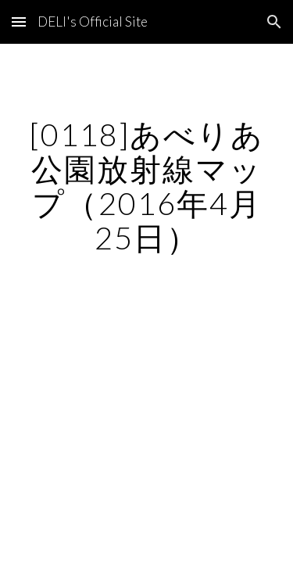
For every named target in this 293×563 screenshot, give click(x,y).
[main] (147, 186)
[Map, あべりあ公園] (147, 363)
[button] (19, 21)
